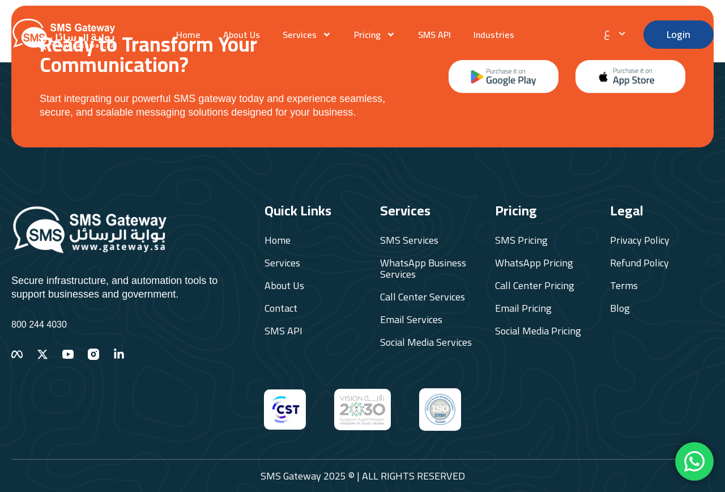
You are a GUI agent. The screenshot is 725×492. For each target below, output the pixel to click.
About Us (241, 34)
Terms (624, 285)
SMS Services (409, 240)
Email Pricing (523, 308)
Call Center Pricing (534, 285)
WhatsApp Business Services (423, 268)
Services (307, 34)
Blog (620, 308)
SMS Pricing (521, 240)
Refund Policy (639, 263)
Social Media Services (426, 342)
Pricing (374, 34)
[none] (618, 32)
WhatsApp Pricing (534, 263)
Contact (281, 308)
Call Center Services (422, 297)
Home (188, 34)
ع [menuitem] (607, 32)
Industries (494, 34)
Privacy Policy (639, 240)
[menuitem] (618, 32)
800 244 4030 (39, 324)
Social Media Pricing (538, 331)
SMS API (434, 34)
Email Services (411, 319)
